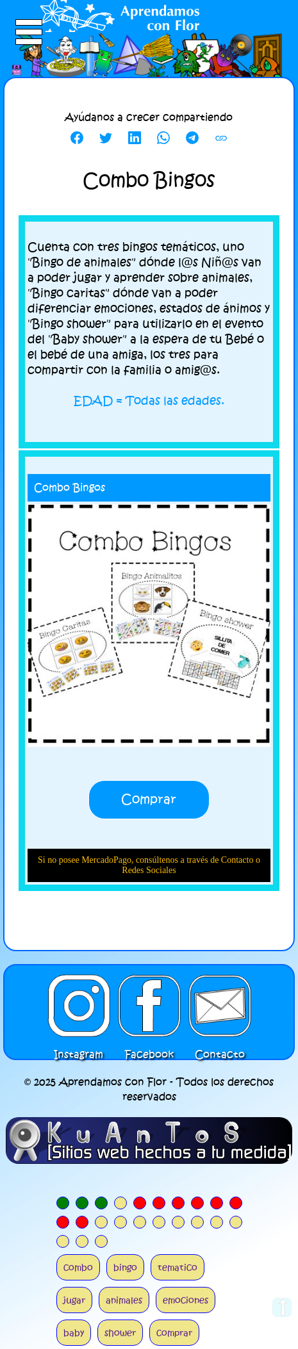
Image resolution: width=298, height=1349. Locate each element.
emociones (185, 1300)
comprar (174, 1333)
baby (73, 1333)
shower (120, 1333)
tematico (177, 1267)
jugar (74, 1300)
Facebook (149, 1006)
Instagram (79, 1006)
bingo (125, 1267)
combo (78, 1267)
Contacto (220, 1006)
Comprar (148, 799)
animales (124, 1300)
